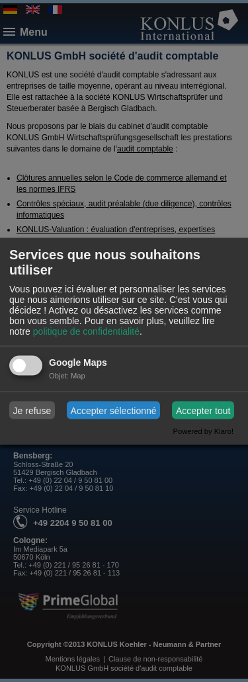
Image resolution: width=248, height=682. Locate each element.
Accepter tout (203, 410)
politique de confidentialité (86, 331)
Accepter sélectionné (114, 410)
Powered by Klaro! (203, 431)
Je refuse (32, 410)
